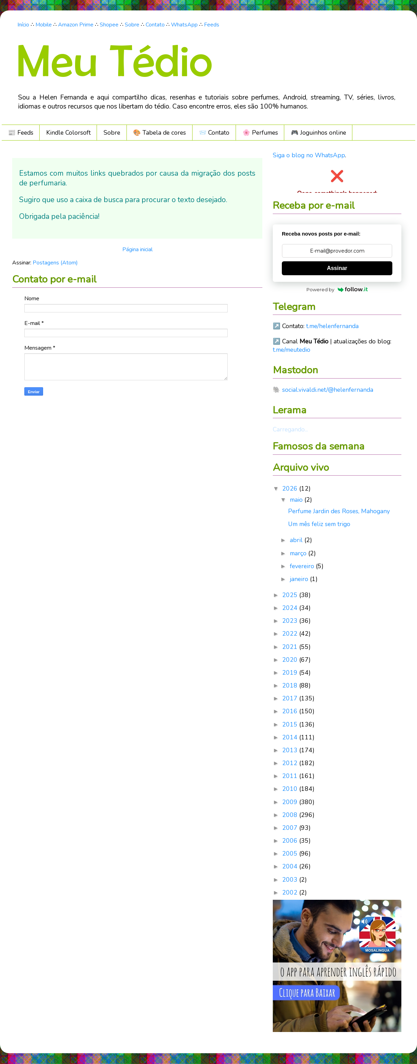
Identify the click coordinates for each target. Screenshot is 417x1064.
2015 (290, 724)
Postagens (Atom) (55, 263)
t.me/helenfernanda (332, 326)
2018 (290, 685)
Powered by (337, 289)
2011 (290, 776)
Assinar (337, 268)
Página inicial (137, 249)
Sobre (132, 25)
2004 (290, 866)
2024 (290, 608)
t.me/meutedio (291, 350)
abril (297, 540)
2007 (290, 828)
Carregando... (290, 429)
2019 (290, 672)
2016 (290, 711)
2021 (290, 647)
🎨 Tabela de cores (159, 132)
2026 (290, 488)
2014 (290, 737)
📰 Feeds (20, 132)
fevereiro (303, 566)
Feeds (211, 25)
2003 (290, 879)
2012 (290, 763)
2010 (290, 789)
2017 (290, 698)
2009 (290, 802)
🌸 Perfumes (260, 132)
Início (23, 25)
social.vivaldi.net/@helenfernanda (327, 390)
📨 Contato (214, 132)
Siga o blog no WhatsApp (309, 155)
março (299, 553)
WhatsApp (184, 25)
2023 (290, 621)
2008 (290, 815)
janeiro (300, 579)
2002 (290, 892)
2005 (290, 853)
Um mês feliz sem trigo (319, 524)
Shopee (109, 25)
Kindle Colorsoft (68, 132)
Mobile (43, 25)
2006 (290, 840)
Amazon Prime (75, 25)
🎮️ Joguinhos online (318, 132)
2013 (290, 750)
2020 (290, 660)
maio (297, 499)
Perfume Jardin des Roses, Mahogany (339, 511)
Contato (155, 25)
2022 (290, 633)
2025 (290, 595)
